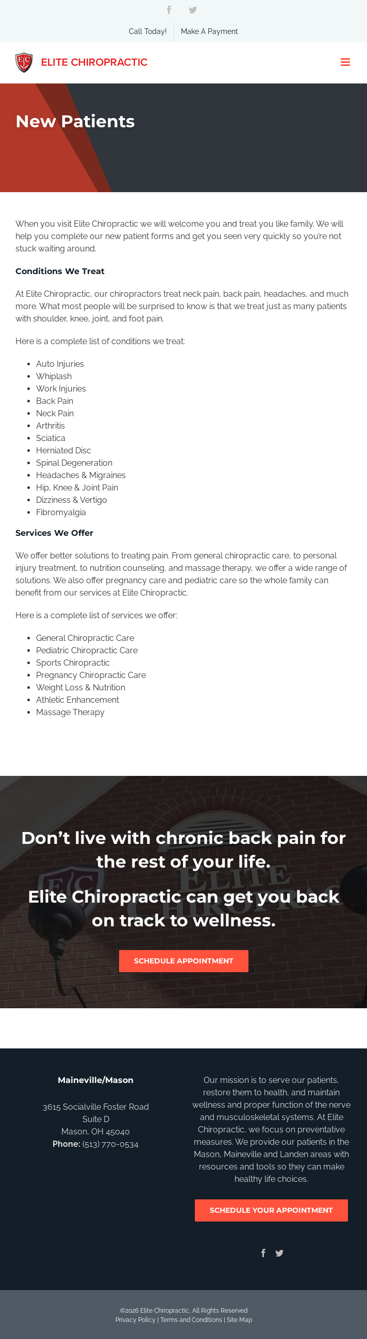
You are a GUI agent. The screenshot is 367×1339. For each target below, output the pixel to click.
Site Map (239, 1320)
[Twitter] (279, 1253)
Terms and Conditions (191, 1320)
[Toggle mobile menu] (346, 62)
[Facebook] (263, 1253)
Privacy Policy (135, 1320)
